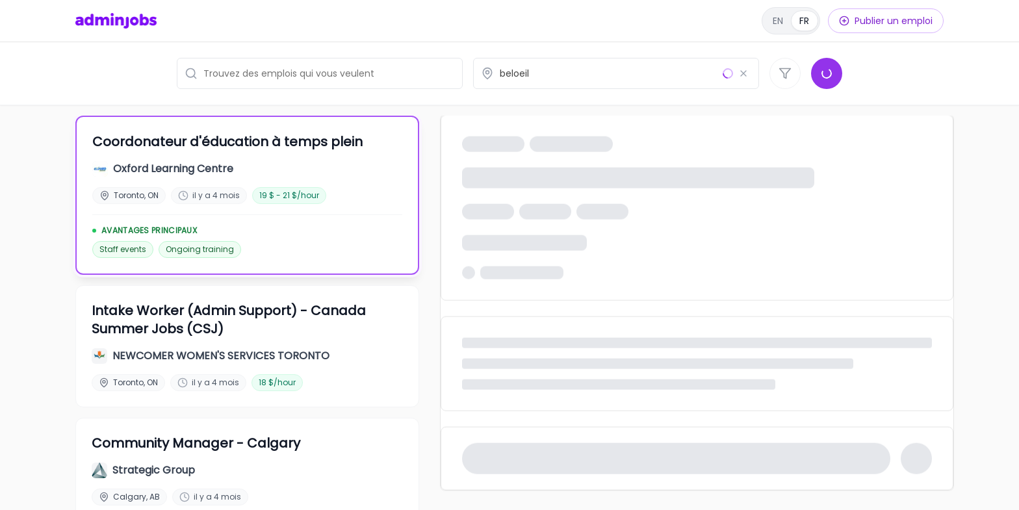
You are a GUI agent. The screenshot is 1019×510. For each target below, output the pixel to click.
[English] (791, 20)
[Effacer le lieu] (743, 73)
